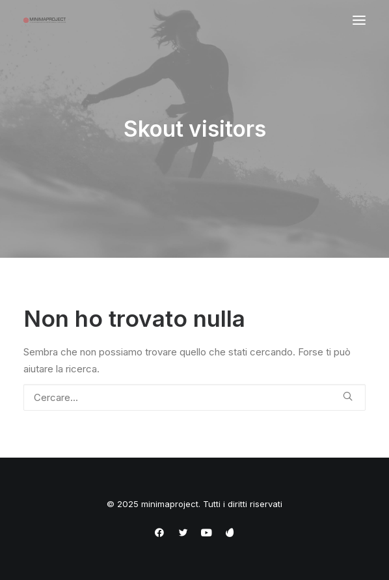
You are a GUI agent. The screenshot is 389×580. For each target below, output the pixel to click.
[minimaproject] (44, 20)
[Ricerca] (194, 397)
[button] (359, 20)
